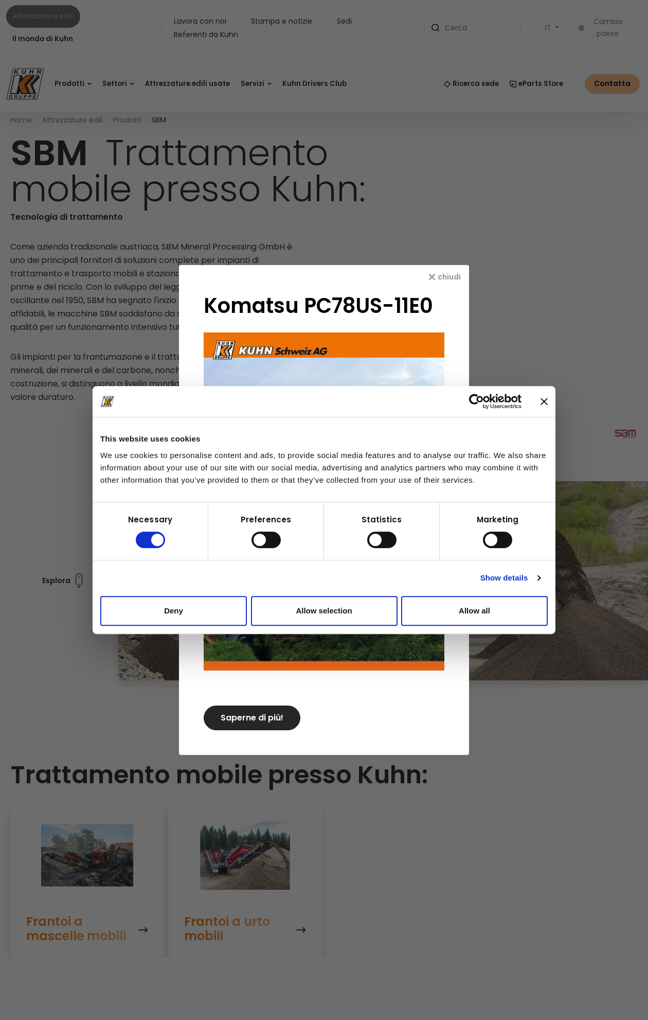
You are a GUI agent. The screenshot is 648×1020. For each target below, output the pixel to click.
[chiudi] (444, 276)
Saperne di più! (252, 718)
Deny (173, 610)
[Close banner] (544, 401)
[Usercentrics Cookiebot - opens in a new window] (476, 401)
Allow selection (324, 610)
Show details (504, 577)
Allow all (474, 610)
